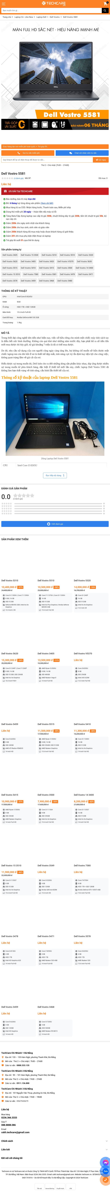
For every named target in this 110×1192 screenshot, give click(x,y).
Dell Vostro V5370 (65, 261)
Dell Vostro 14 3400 (84, 268)
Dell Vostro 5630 (84, 261)
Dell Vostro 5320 (85, 255)
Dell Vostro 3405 (28, 261)
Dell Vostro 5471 (85, 274)
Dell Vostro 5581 (49, 274)
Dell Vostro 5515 (10, 268)
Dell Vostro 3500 (64, 268)
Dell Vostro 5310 (49, 255)
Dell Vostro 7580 (31, 274)
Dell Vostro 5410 (28, 268)
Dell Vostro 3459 (28, 281)
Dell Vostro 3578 (10, 281)
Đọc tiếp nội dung (55, 475)
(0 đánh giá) (19, 178)
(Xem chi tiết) (47, 203)
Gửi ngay (101, 160)
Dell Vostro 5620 (10, 261)
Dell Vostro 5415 (46, 268)
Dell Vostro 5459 (9, 724)
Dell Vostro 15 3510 (11, 274)
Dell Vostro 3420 (46, 261)
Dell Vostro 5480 (64, 281)
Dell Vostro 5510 (67, 255)
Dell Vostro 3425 (10, 255)
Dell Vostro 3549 (46, 865)
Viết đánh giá (55, 523)
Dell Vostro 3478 (67, 274)
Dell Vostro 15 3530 (29, 255)
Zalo (106, 1171)
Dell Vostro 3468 (46, 281)
